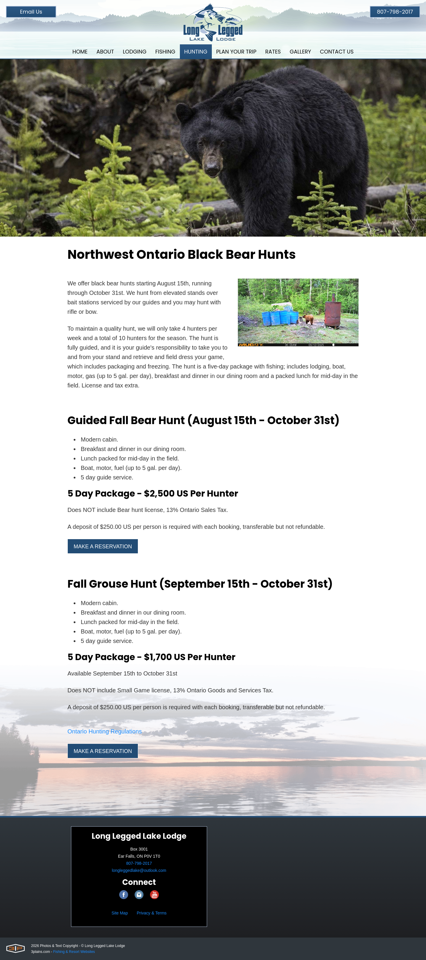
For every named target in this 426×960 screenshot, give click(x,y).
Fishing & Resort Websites (74, 952)
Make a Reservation (103, 547)
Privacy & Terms (152, 913)
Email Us (31, 11)
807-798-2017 (395, 11)
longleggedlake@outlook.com (139, 870)
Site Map (120, 913)
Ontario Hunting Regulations (104, 731)
